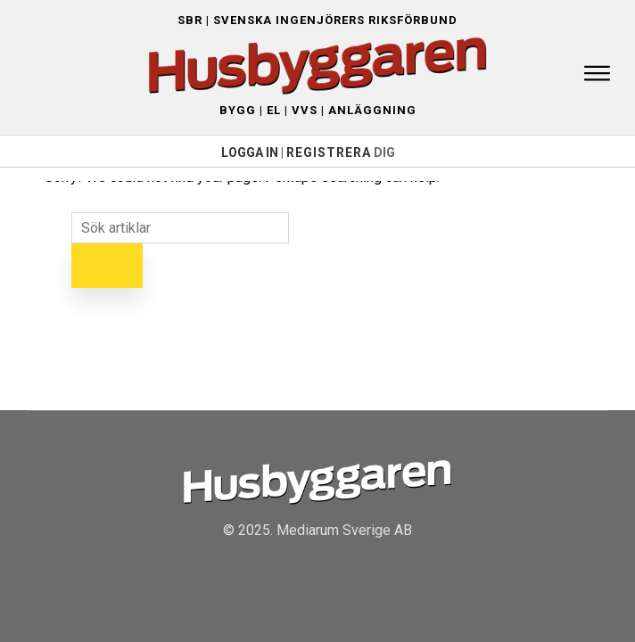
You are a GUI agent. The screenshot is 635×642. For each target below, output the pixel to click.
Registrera (328, 152)
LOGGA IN (249, 152)
